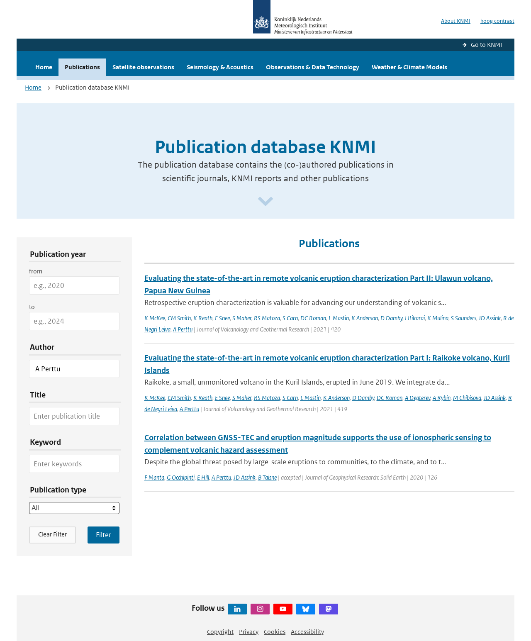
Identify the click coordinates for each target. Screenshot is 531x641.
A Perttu (182, 329)
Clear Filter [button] (52, 534)
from (35, 271)
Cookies (274, 632)
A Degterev (417, 398)
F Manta (154, 477)
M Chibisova (467, 398)
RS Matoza (267, 318)
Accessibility (307, 632)
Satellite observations (143, 67)
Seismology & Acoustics (220, 67)
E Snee (222, 318)
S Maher (241, 318)
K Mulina (437, 318)
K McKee (154, 318)
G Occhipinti (181, 477)
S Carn (290, 318)
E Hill (203, 477)
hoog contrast (497, 20)
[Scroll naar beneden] (265, 202)
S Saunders (463, 318)
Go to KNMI (486, 45)
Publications (82, 67)
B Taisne (267, 477)
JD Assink (490, 318)
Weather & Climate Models (409, 67)
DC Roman (313, 318)
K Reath (202, 318)
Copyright (220, 632)
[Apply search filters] (103, 534)
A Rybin (442, 398)
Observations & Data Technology (312, 67)
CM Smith (179, 318)
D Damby (391, 318)
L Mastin (339, 318)
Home (43, 67)
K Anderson (364, 318)
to (32, 307)
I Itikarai (415, 318)
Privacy (248, 632)
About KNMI (455, 20)
